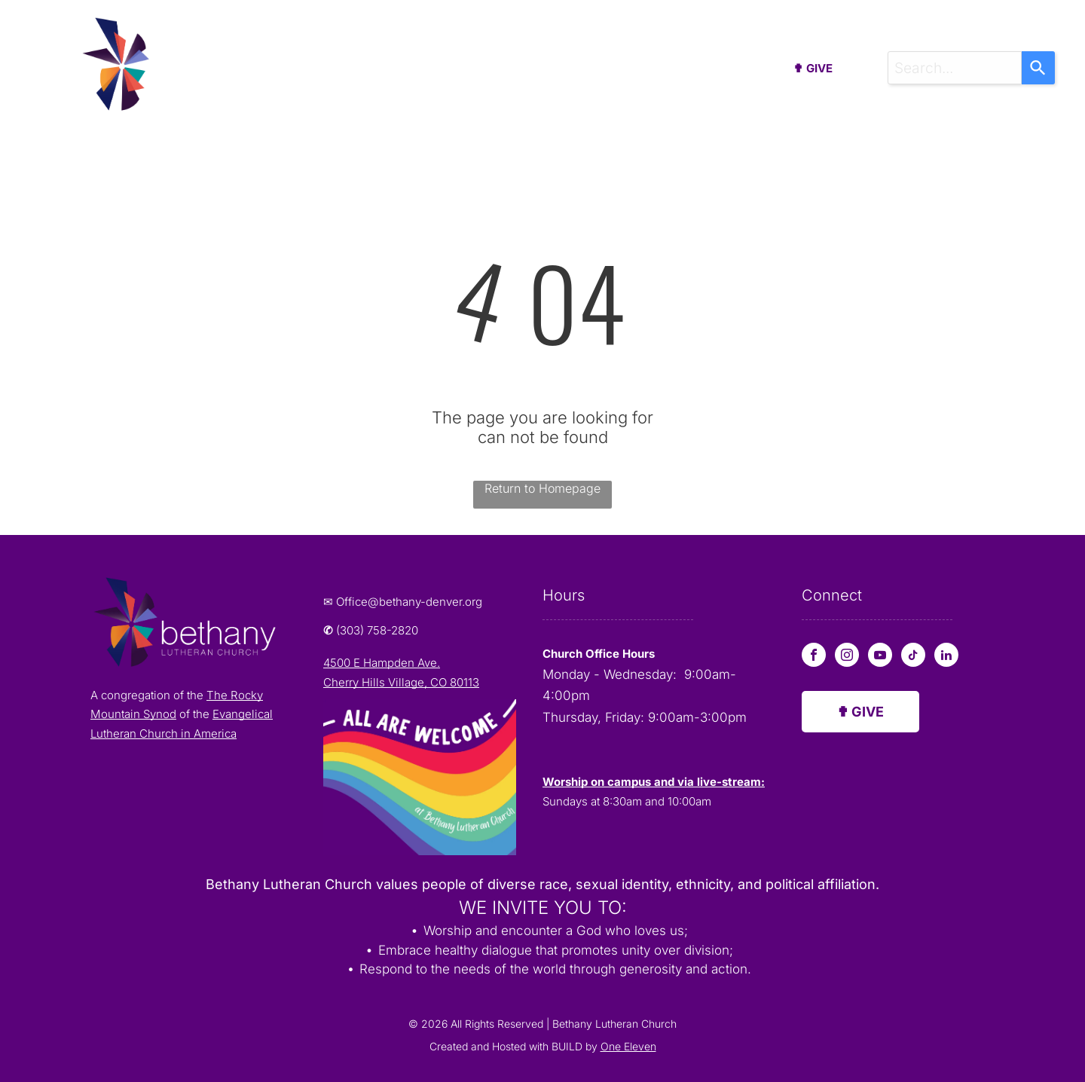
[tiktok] (913, 657)
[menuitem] (276, 72)
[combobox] (955, 67)
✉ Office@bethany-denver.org (402, 601)
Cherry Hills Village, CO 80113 (401, 682)
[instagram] (847, 657)
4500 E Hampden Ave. (381, 663)
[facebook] (814, 657)
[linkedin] (946, 657)
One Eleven (628, 1046)
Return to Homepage (542, 488)
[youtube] (880, 657)
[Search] (1038, 67)
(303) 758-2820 (377, 630)
